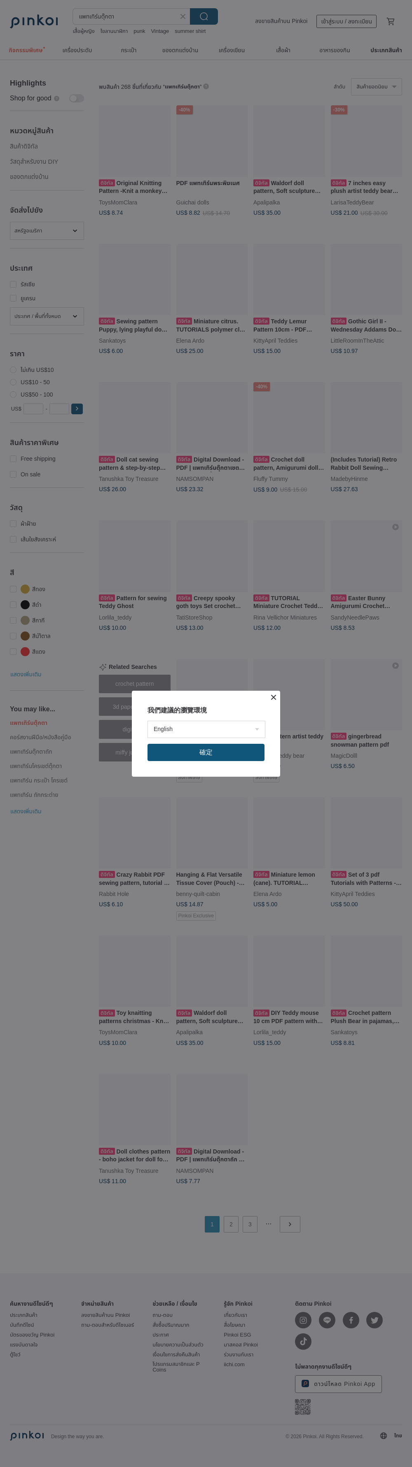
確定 (206, 752)
